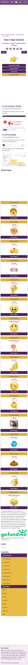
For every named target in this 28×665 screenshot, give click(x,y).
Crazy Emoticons (6, 576)
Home (2, 34)
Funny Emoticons (20, 34)
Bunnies (4, 603)
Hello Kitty (5, 610)
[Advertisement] (14, 19)
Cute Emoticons (6, 569)
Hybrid (4, 589)
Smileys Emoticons (10, 34)
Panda (3, 614)
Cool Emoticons (6, 565)
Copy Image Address (14, 68)
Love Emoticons (6, 562)
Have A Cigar (6, 36)
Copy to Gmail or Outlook (14, 65)
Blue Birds (4, 600)
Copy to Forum (14, 71)
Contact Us (16, 662)
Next (24, 52)
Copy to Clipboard (14, 218)
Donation (3, 538)
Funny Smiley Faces (7, 572)
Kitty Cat (4, 593)
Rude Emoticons (6, 579)
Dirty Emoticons (6, 583)
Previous (4, 52)
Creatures (4, 607)
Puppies (4, 596)
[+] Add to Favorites (14, 202)
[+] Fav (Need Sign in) (14, 74)
